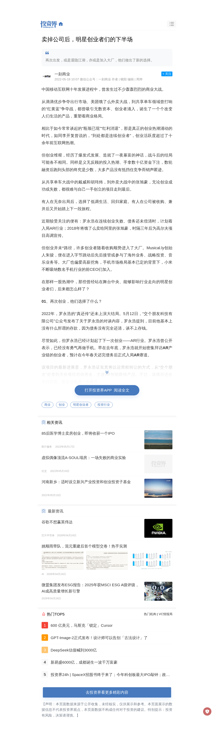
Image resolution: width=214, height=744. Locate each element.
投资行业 (103, 404)
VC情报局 (165, 614)
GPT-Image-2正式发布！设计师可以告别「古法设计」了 (99, 638)
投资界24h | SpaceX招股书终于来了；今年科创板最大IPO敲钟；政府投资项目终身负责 (110, 675)
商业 (47, 404)
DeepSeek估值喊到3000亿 (74, 650)
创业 (62, 404)
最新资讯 (55, 511)
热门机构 (150, 614)
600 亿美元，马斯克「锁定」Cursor (82, 625)
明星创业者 (81, 404)
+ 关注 (166, 74)
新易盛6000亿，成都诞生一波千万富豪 (84, 662)
